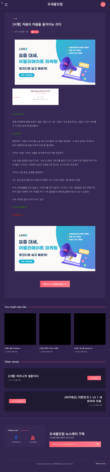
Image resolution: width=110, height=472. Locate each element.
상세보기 (54, 101)
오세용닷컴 (55, 4)
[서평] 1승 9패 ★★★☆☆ (83, 348)
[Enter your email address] (75, 444)
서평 (15, 18)
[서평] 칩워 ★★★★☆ (12, 348)
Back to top (102, 464)
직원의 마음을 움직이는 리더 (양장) (40, 91)
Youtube (33, 439)
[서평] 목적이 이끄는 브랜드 (49, 348)
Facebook (16, 439)
